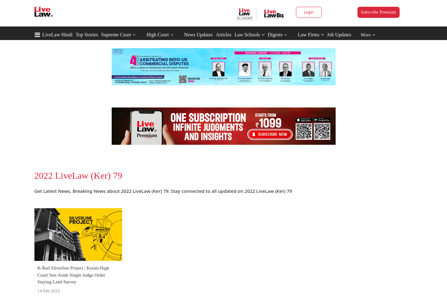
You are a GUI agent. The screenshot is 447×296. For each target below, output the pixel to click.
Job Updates (339, 34)
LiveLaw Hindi (57, 34)
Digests (275, 34)
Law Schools (249, 34)
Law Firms (311, 34)
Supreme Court (116, 34)
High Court (157, 34)
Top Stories (87, 34)
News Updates (198, 34)
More (368, 35)
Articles (223, 34)
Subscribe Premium (378, 12)
